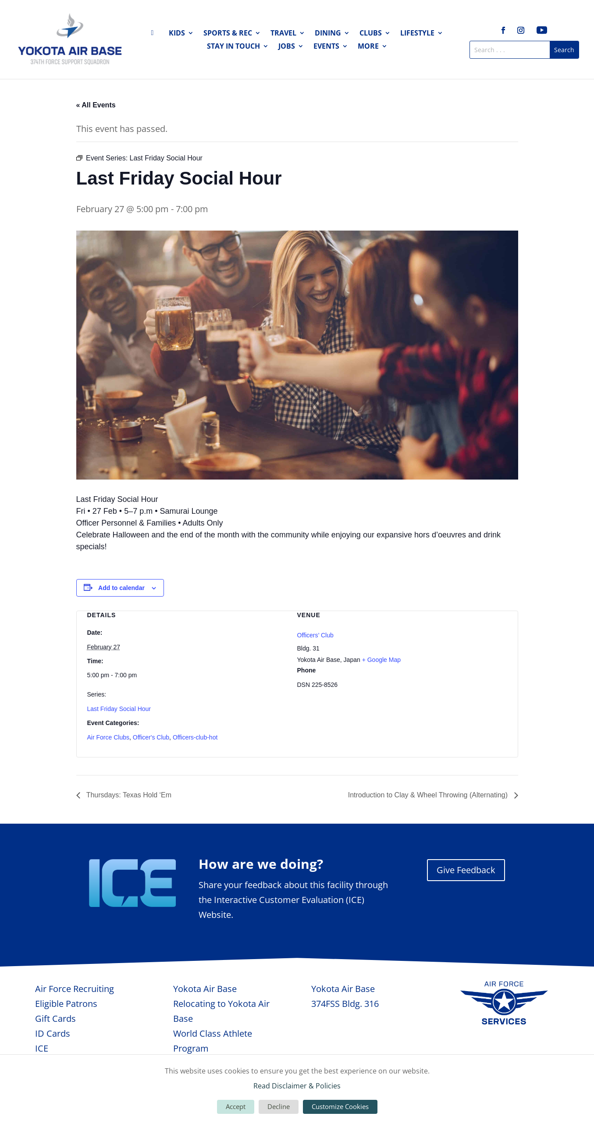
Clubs (370, 34)
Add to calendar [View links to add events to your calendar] (121, 587)
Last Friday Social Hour (119, 708)
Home (155, 34)
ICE (41, 1048)
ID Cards (52, 1033)
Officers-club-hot (195, 737)
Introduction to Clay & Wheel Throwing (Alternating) (429, 795)
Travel (283, 34)
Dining (328, 34)
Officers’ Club (315, 635)
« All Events (96, 105)
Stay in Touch (233, 47)
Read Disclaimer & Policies (297, 1086)
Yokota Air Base (205, 989)
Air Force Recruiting (74, 989)
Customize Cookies (340, 1106)
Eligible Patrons (66, 1004)
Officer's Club (151, 737)
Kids (177, 34)
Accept (235, 1106)
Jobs (286, 47)
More (368, 47)
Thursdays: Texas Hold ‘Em (128, 795)
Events (326, 47)
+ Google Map (381, 659)
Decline (278, 1106)
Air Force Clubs (108, 737)
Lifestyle (417, 34)
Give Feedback (466, 870)
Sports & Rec (227, 34)
